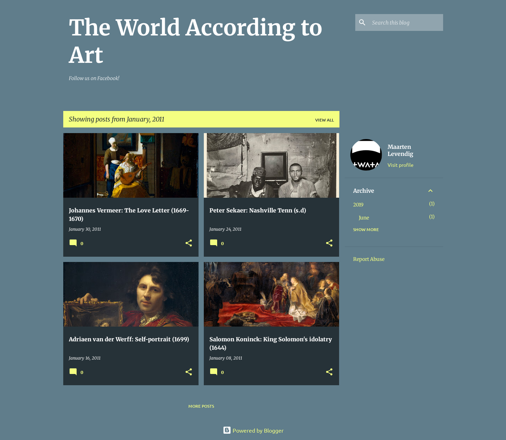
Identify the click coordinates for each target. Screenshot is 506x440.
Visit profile (401, 165)
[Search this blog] (406, 22)
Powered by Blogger (253, 430)
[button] (188, 243)
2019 (358, 205)
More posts (201, 406)
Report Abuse (368, 259)
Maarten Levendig (400, 150)
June (364, 218)
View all (324, 120)
